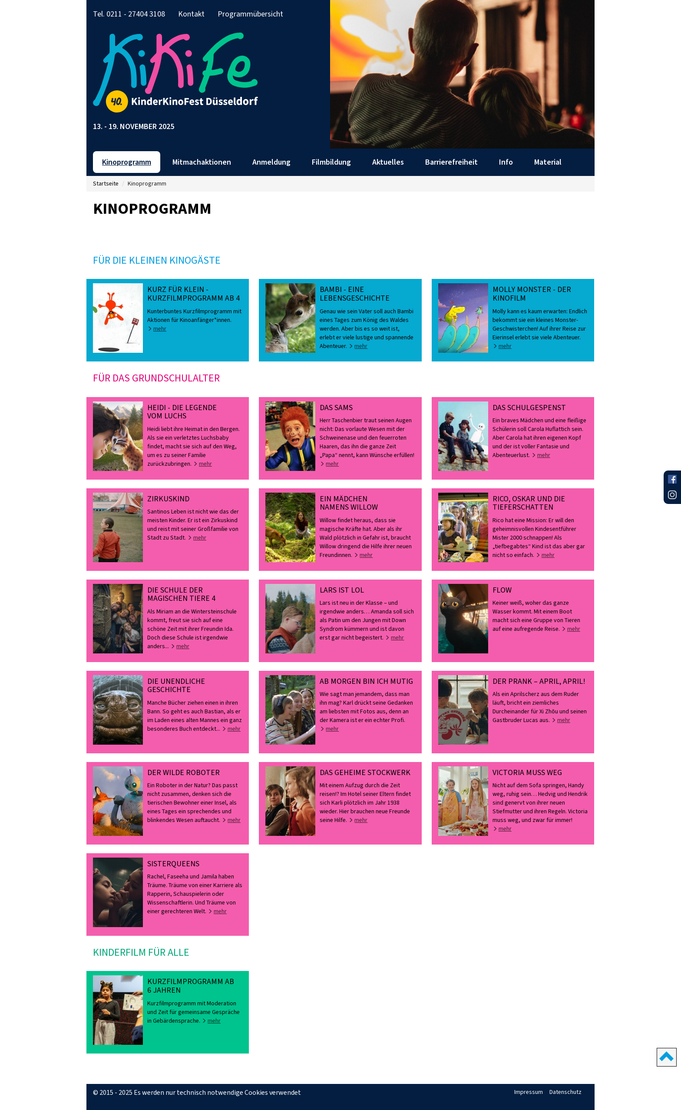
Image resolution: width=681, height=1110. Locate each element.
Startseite (106, 183)
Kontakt (191, 14)
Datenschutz (565, 1092)
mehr (156, 329)
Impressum (528, 1092)
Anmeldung (271, 162)
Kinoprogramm (126, 162)
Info (506, 162)
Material (548, 162)
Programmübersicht (250, 14)
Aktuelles (388, 162)
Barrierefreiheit (451, 162)
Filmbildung (331, 162)
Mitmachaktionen (201, 162)
